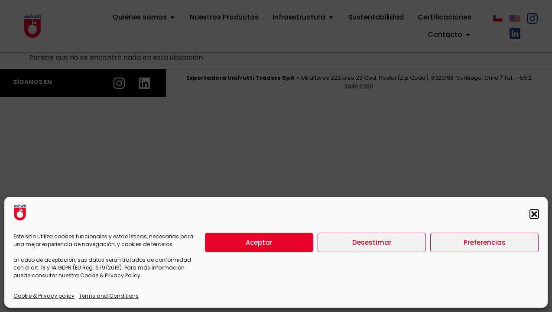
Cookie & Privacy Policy (110, 275)
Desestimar (372, 242)
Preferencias (485, 242)
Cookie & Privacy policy (44, 295)
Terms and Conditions (109, 295)
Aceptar (259, 242)
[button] (534, 214)
